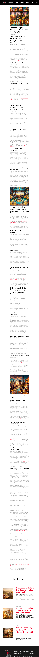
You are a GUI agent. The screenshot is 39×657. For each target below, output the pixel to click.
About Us (15, 654)
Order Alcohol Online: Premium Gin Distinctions (20, 498)
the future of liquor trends (14, 431)
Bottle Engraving (31, 654)
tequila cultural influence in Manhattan (15, 60)
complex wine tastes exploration (15, 439)
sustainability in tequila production (15, 124)
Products (22, 2)
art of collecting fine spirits (14, 427)
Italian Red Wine (25, 656)
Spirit (23, 654)
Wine (23, 653)
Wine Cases (30, 656)
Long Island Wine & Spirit (18, 653)
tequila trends (12, 243)
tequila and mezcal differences (19, 183)
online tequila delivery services (21, 362)
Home (17, 2)
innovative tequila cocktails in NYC (15, 418)
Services (27, 2)
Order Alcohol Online (25, 461)
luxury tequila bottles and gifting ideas (21, 263)
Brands (32, 2)
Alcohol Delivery (31, 653)
